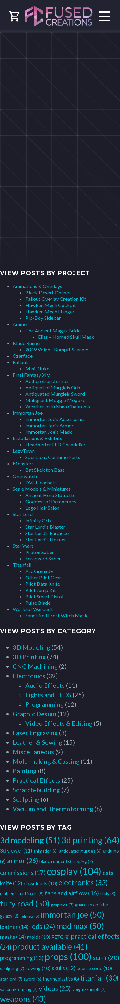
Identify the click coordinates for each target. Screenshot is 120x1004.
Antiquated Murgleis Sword (55, 394)
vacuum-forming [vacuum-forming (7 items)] (19, 989)
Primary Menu (104, 16)
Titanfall (22, 565)
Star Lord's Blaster (45, 527)
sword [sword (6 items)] (32, 979)
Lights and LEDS (48, 694)
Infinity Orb (38, 520)
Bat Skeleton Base (45, 470)
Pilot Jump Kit (40, 590)
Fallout (20, 362)
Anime (20, 324)
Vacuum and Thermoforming (53, 808)
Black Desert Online (47, 292)
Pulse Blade (38, 603)
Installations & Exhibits (37, 438)
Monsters (23, 463)
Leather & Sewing (37, 742)
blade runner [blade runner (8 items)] (55, 861)
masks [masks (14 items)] (13, 936)
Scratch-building (36, 789)
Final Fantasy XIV (31, 375)
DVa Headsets (41, 482)
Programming (44, 704)
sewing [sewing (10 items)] (38, 968)
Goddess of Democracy (50, 501)
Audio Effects (45, 685)
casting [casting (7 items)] (82, 861)
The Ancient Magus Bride (53, 330)
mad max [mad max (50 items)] (80, 926)
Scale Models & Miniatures (42, 489)
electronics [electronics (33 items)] (83, 882)
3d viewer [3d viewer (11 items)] (16, 851)
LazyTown (24, 451)
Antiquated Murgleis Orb (52, 387)
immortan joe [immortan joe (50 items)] (72, 914)
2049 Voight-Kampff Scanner (57, 349)
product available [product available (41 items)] (50, 946)
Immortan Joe (28, 413)
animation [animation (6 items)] (45, 851)
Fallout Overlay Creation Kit (55, 299)
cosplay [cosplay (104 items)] (74, 871)
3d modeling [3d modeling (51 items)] (30, 840)
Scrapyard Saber (43, 558)
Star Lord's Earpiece (47, 533)
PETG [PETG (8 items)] (60, 937)
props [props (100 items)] (68, 956)
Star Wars (23, 546)
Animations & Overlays (37, 286)
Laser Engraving (35, 732)
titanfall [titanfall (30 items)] (99, 978)
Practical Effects (36, 780)
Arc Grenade (39, 571)
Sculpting (26, 799)
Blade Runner (27, 343)
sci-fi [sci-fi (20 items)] (106, 957)
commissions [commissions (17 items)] (22, 872)
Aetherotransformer (47, 381)
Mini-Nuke (37, 368)
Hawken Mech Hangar (50, 311)
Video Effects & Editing (59, 723)
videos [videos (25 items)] (55, 988)
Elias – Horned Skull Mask (66, 337)
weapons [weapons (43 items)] (23, 998)
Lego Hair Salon (42, 508)
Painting (25, 770)
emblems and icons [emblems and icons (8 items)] (22, 893)
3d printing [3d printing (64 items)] (90, 840)
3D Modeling (31, 647)
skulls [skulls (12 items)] (63, 968)
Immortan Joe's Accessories (55, 419)
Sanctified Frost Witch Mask (56, 615)
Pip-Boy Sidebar (43, 318)
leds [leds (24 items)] (42, 926)
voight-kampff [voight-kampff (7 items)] (88, 989)
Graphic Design (34, 713)
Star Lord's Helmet (45, 539)
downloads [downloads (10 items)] (40, 883)
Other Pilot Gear (43, 577)
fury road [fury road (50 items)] (25, 903)
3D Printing (29, 656)
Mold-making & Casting (46, 761)
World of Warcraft (33, 609)
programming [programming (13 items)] (22, 958)
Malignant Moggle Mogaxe (55, 400)
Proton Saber (39, 552)
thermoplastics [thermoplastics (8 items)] (61, 979)
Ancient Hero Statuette (50, 495)
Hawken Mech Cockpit (50, 305)
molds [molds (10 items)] (38, 937)
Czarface (23, 356)
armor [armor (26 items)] (22, 860)
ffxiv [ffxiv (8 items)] (107, 893)
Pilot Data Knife (42, 584)
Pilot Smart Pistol (44, 596)
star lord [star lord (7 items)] (11, 979)
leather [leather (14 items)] (14, 926)
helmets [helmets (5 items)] (29, 916)
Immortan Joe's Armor (49, 425)
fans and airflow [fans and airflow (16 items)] (72, 893)
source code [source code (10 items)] (94, 968)
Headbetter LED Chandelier (55, 444)
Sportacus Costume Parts (52, 457)
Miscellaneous (33, 751)
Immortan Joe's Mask (48, 432)
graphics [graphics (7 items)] (62, 904)
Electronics (29, 675)
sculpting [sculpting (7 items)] (12, 968)
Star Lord (23, 514)
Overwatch (25, 476)
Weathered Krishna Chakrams (57, 406)
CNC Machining (35, 666)
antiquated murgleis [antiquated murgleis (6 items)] (80, 851)
